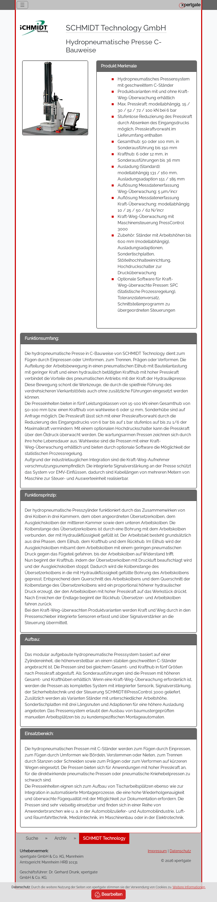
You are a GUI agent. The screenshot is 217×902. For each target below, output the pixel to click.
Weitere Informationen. (189, 887)
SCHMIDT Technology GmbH (116, 27)
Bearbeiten (108, 895)
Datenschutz (180, 851)
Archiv (60, 838)
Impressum (157, 851)
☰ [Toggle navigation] (22, 5)
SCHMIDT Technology (104, 838)
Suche (32, 838)
